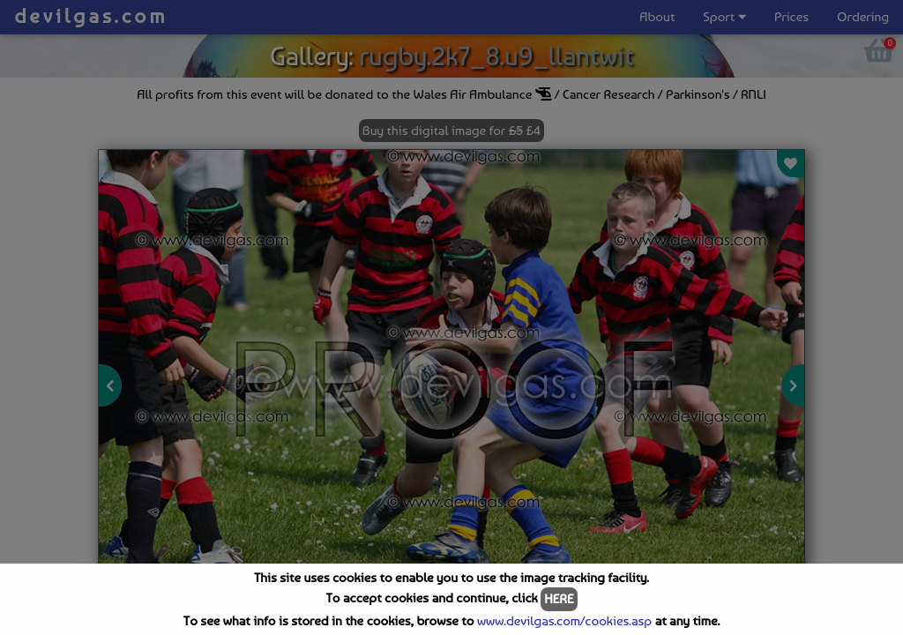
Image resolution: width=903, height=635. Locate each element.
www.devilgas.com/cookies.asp (564, 621)
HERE (558, 599)
